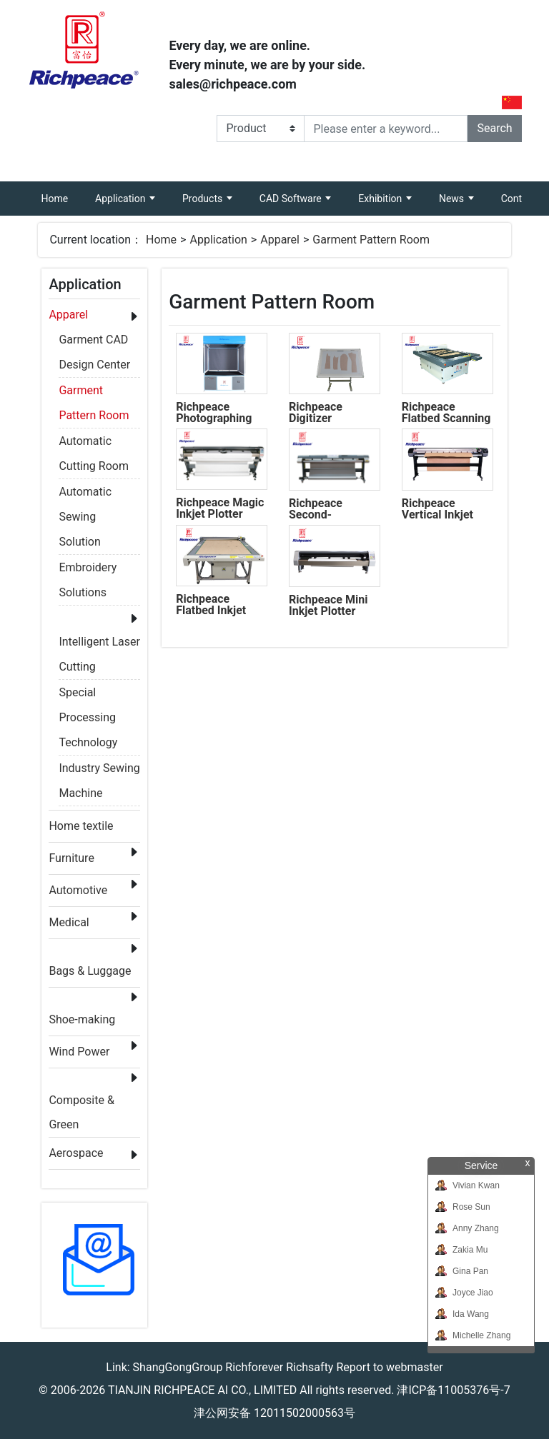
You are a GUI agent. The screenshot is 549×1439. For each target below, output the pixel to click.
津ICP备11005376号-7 (453, 1390)
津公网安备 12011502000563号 (274, 1413)
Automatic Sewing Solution (85, 494)
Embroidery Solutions (88, 570)
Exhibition (381, 198)
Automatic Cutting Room (94, 443)
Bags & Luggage (90, 971)
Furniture (71, 858)
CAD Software (291, 198)
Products (203, 198)
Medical (69, 922)
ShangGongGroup (178, 1367)
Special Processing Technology (88, 695)
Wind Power (79, 1051)
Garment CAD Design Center (94, 342)
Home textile (81, 826)
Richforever (254, 1367)
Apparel (280, 239)
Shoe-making (82, 1019)
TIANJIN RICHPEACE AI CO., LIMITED (202, 1390)
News (453, 198)
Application (121, 198)
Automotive (78, 890)
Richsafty (309, 1367)
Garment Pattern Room (371, 239)
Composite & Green (81, 1103)
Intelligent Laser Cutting (99, 644)
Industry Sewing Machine (99, 770)
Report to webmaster (389, 1367)
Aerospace (76, 1153)
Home (61, 192)
